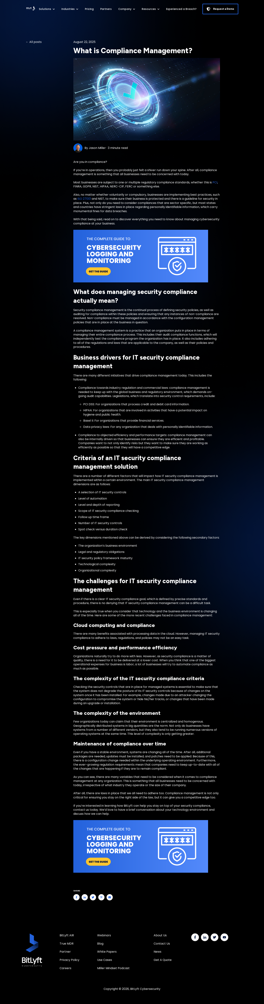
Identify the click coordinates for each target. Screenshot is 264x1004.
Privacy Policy (69, 960)
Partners (106, 9)
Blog (100, 943)
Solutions (45, 9)
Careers (65, 968)
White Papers (107, 952)
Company (124, 9)
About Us (160, 935)
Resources (149, 9)
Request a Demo (220, 9)
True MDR (67, 943)
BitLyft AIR (67, 935)
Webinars (104, 935)
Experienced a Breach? (181, 9)
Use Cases (104, 960)
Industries (68, 9)
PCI (214, 182)
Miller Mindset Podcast (113, 968)
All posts (35, 42)
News (157, 952)
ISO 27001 (84, 199)
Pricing (89, 9)
